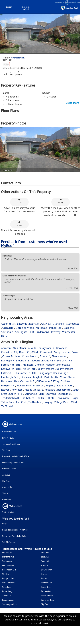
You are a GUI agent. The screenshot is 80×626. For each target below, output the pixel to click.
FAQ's (4, 523)
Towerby (55, 332)
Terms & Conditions (11, 444)
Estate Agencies (9, 468)
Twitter (5, 493)
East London (46, 582)
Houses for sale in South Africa (15, 456)
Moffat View (58, 377)
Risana (28, 389)
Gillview (46, 323)
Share (19, 223)
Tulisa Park (7, 402)
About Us (6, 475)
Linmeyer (26, 377)
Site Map (6, 450)
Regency (50, 385)
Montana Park (8, 557)
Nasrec (72, 377)
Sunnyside (45, 561)
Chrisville (6, 352)
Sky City (44, 604)
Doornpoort (7, 552)
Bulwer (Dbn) (47, 569)
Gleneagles (72, 323)
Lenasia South (47, 595)
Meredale (41, 328)
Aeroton (6, 348)
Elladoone (34, 360)
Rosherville (63, 389)
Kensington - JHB (9, 569)
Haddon (50, 364)
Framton (28, 364)
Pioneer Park (23, 385)
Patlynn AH (7, 385)
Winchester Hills (18, 57)
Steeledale (64, 394)
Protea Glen (46, 591)
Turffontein (34, 402)
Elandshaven (58, 356)
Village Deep (61, 402)
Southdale (7, 332)
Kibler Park (29, 369)
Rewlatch (17, 389)
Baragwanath (46, 348)
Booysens (61, 348)
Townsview (62, 398)
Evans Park (48, 360)
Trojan (74, 398)
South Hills (16, 394)
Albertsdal (6, 595)
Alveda (32, 348)
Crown (75, 352)
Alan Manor (19, 348)
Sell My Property (9, 542)
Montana (45, 552)
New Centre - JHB (24, 381)
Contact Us (7, 487)
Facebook (6, 499)
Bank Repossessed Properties (15, 530)
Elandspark (7, 360)
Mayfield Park (41, 377)
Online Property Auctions (13, 462)
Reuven (5, 389)
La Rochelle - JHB (26, 373)
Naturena (6, 381)
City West (32, 352)
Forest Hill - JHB (11, 364)
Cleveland (46, 352)
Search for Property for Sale (14, 536)
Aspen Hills (8, 323)
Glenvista (7, 328)
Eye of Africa (64, 360)
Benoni (44, 578)
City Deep (19, 352)
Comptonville (62, 352)
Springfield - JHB (34, 394)
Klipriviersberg (45, 369)
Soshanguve (7, 561)
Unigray (47, 402)
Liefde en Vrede (24, 328)
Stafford (51, 394)
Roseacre (50, 389)
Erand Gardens (47, 600)
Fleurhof (44, 565)
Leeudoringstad (9, 600)
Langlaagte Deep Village (53, 373)
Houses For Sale (9, 431)
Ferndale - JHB (8, 565)
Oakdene (69, 328)
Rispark (38, 389)
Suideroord (42, 332)
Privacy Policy (8, 438)
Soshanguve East (9, 604)
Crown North (29, 356)
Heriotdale (63, 364)
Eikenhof (44, 356)
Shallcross (6, 574)
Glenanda (58, 323)
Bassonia (22, 323)
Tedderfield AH (10, 398)
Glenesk (39, 364)
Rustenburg (7, 591)
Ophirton (66, 381)
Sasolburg (6, 587)
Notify (60, 201)
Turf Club (21, 402)
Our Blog (6, 481)
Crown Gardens (11, 356)
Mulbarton (55, 328)
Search (9, 7)
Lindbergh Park (9, 377)
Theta (50, 398)
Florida (44, 574)
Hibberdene (46, 587)
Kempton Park (8, 578)
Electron (21, 360)
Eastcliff (34, 323)
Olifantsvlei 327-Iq (47, 381)
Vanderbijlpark (8, 582)
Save (19, 201)
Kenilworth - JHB (11, 369)
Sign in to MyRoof (26, 8)
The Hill (41, 398)
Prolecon (38, 385)
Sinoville (45, 557)
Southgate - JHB (24, 332)
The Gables (27, 398)
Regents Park (64, 385)
